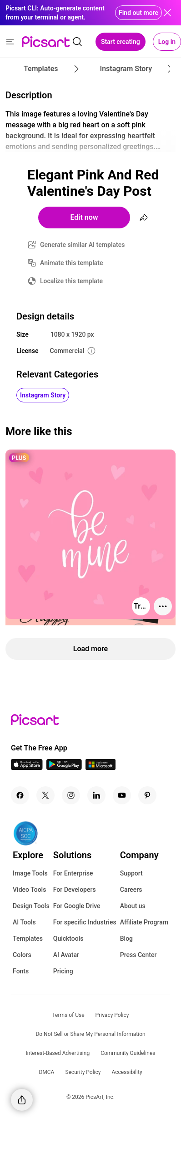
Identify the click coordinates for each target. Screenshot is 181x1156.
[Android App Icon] (64, 767)
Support (131, 873)
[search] (77, 42)
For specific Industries (84, 922)
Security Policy (83, 1072)
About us (133, 905)
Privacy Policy (112, 1015)
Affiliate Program (144, 922)
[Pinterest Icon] (147, 795)
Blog (126, 938)
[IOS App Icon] (27, 767)
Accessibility (126, 1072)
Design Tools (31, 905)
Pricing (63, 971)
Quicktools (68, 938)
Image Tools (30, 873)
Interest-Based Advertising (58, 1053)
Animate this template (71, 262)
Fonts (21, 971)
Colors (22, 954)
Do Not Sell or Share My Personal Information (90, 1034)
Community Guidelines (128, 1053)
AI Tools (24, 922)
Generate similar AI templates (82, 244)
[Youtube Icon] (122, 795)
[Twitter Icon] (45, 795)
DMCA (46, 1072)
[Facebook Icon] (20, 795)
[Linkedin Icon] (96, 795)
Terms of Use (68, 1015)
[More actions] (163, 606)
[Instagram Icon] (71, 795)
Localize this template (71, 281)
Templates (28, 938)
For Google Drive (77, 905)
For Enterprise (73, 873)
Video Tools (29, 889)
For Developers (74, 889)
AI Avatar (66, 954)
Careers (131, 889)
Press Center (138, 954)
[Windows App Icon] (100, 767)
